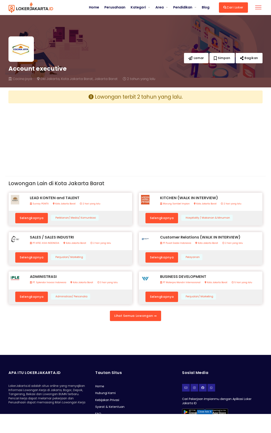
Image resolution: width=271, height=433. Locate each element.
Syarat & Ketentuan (109, 407)
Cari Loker (233, 7)
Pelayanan (193, 257)
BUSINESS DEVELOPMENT (183, 276)
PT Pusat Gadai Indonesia (175, 243)
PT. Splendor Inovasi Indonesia (48, 282)
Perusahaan (114, 7)
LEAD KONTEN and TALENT (54, 197)
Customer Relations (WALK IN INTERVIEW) (200, 237)
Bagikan (249, 58)
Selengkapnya (31, 218)
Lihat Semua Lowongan (135, 316)
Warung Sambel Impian (175, 203)
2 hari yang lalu (90, 203)
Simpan (222, 58)
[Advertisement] (70, 136)
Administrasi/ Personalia (71, 296)
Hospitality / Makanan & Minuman (208, 217)
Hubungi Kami (105, 393)
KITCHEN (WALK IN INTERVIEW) (189, 197)
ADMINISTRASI (43, 276)
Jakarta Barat (106, 79)
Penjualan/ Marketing (69, 257)
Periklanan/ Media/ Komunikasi (75, 217)
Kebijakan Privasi (107, 400)
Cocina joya (20, 79)
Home (94, 7)
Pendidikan (182, 7)
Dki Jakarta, (48, 79)
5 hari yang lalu (242, 282)
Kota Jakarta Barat (64, 203)
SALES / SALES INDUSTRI (52, 237)
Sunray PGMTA (39, 203)
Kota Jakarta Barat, (77, 79)
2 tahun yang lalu (139, 79)
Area (159, 7)
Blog (205, 7)
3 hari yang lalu (107, 282)
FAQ (98, 414)
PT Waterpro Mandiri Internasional (180, 282)
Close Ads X (204, 411)
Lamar (196, 58)
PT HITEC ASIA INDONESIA (44, 243)
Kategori (138, 7)
